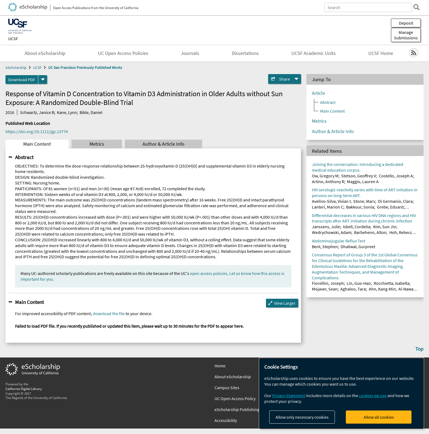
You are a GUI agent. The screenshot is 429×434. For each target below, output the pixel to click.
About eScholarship (45, 53)
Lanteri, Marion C (327, 207)
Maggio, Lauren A (363, 181)
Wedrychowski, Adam (331, 232)
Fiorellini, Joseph (328, 283)
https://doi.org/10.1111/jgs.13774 (36, 131)
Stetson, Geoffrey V (358, 175)
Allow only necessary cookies (302, 417)
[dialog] (341, 393)
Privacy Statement (288, 395)
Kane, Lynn (67, 112)
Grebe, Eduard (390, 207)
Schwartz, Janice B (37, 112)
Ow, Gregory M (325, 175)
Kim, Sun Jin (384, 226)
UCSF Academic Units (313, 53)
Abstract (24, 157)
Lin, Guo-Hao (359, 283)
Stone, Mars (364, 201)
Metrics (96, 144)
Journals (190, 53)
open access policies (208, 273)
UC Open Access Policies (123, 53)
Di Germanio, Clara (395, 201)
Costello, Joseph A (396, 175)
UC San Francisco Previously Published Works (85, 67)
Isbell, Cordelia (356, 226)
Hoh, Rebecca (401, 232)
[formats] (42, 79)
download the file (109, 313)
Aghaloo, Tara (353, 289)
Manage (406, 35)
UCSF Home (380, 53)
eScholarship (16, 67)
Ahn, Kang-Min (382, 289)
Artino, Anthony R (328, 181)
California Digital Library (23, 388)
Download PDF (21, 79)
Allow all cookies (379, 417)
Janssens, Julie (326, 226)
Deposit (406, 23)
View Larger (284, 303)
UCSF (13, 38)
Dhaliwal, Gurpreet (358, 246)
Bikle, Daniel (91, 112)
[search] (416, 7)
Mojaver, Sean (325, 289)
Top (419, 348)
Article (318, 93)
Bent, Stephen (325, 246)
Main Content (37, 144)
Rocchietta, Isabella (391, 283)
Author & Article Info (163, 144)
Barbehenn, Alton (370, 232)
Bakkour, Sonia (360, 207)
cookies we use (373, 395)
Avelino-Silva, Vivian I (331, 201)
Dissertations (245, 53)
